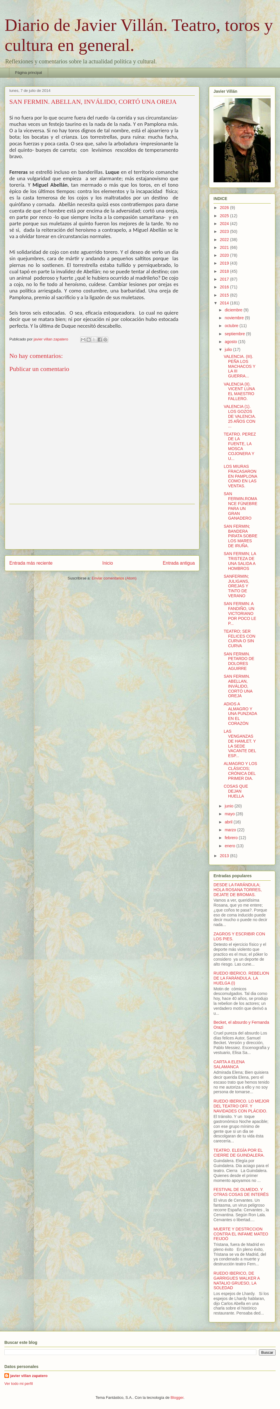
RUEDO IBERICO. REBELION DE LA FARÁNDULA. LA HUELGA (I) (241, 978)
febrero (232, 837)
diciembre (234, 310)
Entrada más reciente (30, 563)
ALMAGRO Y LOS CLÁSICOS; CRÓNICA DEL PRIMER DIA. (240, 770)
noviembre (235, 317)
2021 (225, 247)
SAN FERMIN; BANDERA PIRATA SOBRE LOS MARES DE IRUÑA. (241, 536)
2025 (225, 215)
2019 (225, 263)
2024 (225, 223)
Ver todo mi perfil (18, 1383)
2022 (225, 239)
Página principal (28, 72)
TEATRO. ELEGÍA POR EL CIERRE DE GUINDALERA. (239, 1152)
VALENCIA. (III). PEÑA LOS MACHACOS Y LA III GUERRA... (240, 366)
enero (230, 845)
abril (229, 822)
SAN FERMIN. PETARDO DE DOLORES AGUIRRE (239, 661)
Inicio (107, 563)
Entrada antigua (179, 563)
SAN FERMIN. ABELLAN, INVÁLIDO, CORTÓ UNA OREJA (238, 686)
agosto (231, 341)
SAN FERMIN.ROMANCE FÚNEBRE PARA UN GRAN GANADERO (240, 505)
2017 (225, 279)
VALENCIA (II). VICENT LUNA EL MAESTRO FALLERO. (239, 391)
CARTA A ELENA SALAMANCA (229, 1064)
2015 (225, 295)
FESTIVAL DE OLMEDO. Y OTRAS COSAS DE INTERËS (241, 1192)
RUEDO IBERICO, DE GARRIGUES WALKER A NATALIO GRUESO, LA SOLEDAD (237, 1280)
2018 (225, 271)
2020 (225, 255)
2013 (225, 855)
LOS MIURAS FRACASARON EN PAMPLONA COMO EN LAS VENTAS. (240, 476)
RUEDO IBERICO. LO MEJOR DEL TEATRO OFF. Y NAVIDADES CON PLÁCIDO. (241, 1106)
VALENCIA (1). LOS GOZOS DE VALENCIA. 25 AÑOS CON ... (240, 416)
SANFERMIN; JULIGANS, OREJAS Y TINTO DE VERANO (236, 586)
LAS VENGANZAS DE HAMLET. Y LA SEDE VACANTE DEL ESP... (240, 743)
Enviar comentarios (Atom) (114, 578)
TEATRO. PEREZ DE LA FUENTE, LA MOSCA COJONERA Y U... (240, 446)
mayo (230, 813)
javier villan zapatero (29, 1376)
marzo (231, 829)
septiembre (235, 333)
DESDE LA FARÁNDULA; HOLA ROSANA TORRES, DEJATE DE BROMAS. (238, 889)
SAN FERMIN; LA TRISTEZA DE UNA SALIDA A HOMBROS (240, 560)
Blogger (177, 1397)
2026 (225, 207)
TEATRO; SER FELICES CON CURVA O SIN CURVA (239, 638)
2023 (225, 231)
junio (229, 806)
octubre (232, 325)
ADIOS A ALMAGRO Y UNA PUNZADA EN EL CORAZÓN (240, 714)
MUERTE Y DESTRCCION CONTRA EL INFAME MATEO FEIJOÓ (241, 1234)
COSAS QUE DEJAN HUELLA (236, 791)
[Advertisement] (102, 527)
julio (229, 349)
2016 (225, 287)
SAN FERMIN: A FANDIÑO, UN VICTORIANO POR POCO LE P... (240, 613)
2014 (225, 303)
